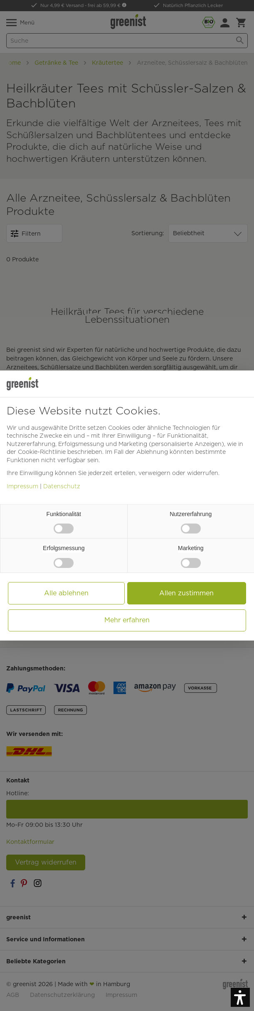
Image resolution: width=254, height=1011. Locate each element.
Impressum (22, 486)
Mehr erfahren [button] (127, 620)
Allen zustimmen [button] (186, 593)
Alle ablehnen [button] (66, 593)
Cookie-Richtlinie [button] (42, 451)
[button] (240, 997)
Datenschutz (61, 486)
